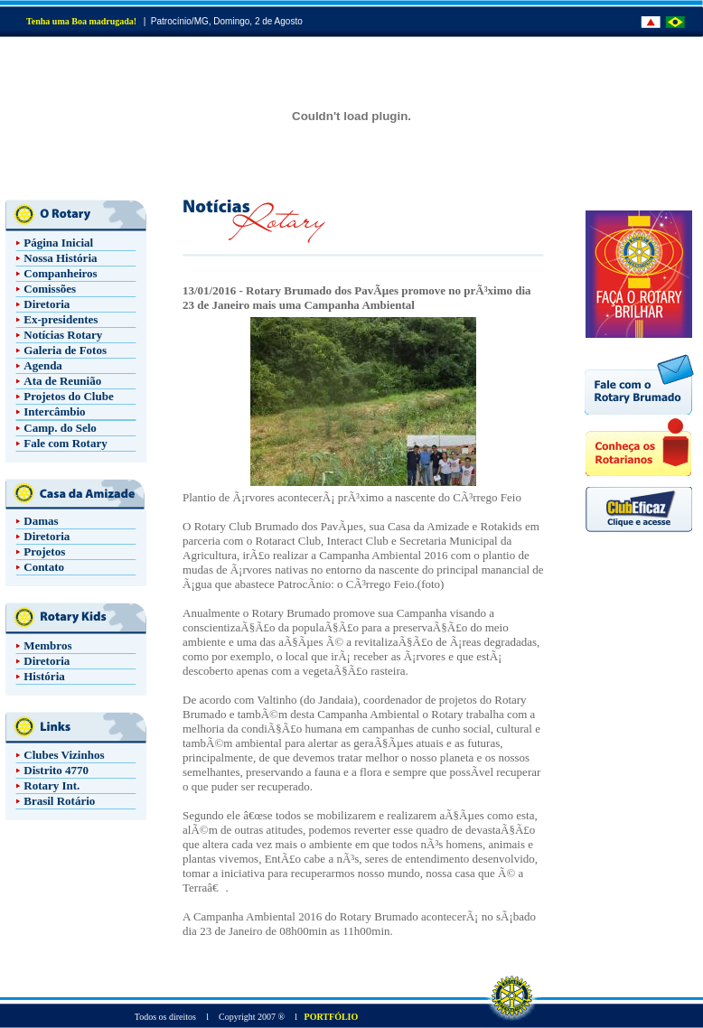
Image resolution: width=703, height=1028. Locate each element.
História (44, 676)
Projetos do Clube (68, 396)
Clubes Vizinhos (63, 755)
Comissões (49, 288)
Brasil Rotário (59, 801)
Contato (43, 567)
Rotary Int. (51, 785)
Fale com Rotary (65, 443)
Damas (40, 521)
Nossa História (60, 258)
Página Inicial (58, 242)
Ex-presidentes (60, 319)
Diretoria (46, 304)
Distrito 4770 (56, 770)
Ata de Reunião (62, 381)
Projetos (44, 551)
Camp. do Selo (60, 428)
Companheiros (60, 273)
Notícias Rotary (62, 334)
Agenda (42, 365)
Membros (47, 645)
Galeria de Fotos (65, 350)
